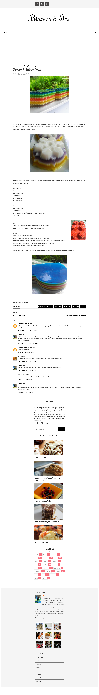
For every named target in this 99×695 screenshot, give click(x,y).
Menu (5, 32)
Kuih (36, 564)
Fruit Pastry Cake (41, 542)
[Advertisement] (49, 51)
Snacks (36, 578)
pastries (58, 571)
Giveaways (54, 561)
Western (45, 578)
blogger (69, 315)
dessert (36, 561)
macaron (55, 564)
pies (44, 574)
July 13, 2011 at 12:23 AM (25, 392)
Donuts (45, 561)
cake (36, 558)
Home (15, 66)
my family (45, 568)
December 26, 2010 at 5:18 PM (27, 361)
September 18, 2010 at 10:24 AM (28, 343)
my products (57, 568)
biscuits (36, 554)
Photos (36, 574)
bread (44, 554)
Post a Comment (21, 396)
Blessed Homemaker (24, 323)
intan (19, 356)
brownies (54, 554)
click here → (37, 420)
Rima (19, 334)
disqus (75, 315)
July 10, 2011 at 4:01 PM (25, 379)
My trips (48, 571)
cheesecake (46, 558)
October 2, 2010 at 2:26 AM (26, 352)
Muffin (36, 568)
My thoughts (37, 571)
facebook (82, 315)
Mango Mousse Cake (43, 501)
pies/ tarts (52, 574)
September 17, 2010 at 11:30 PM (27, 330)
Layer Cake (44, 564)
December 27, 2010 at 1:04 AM (27, 370)
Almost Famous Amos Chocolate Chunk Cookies (47, 479)
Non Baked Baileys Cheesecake (47, 522)
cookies (56, 558)
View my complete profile (43, 618)
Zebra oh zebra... (41, 457)
